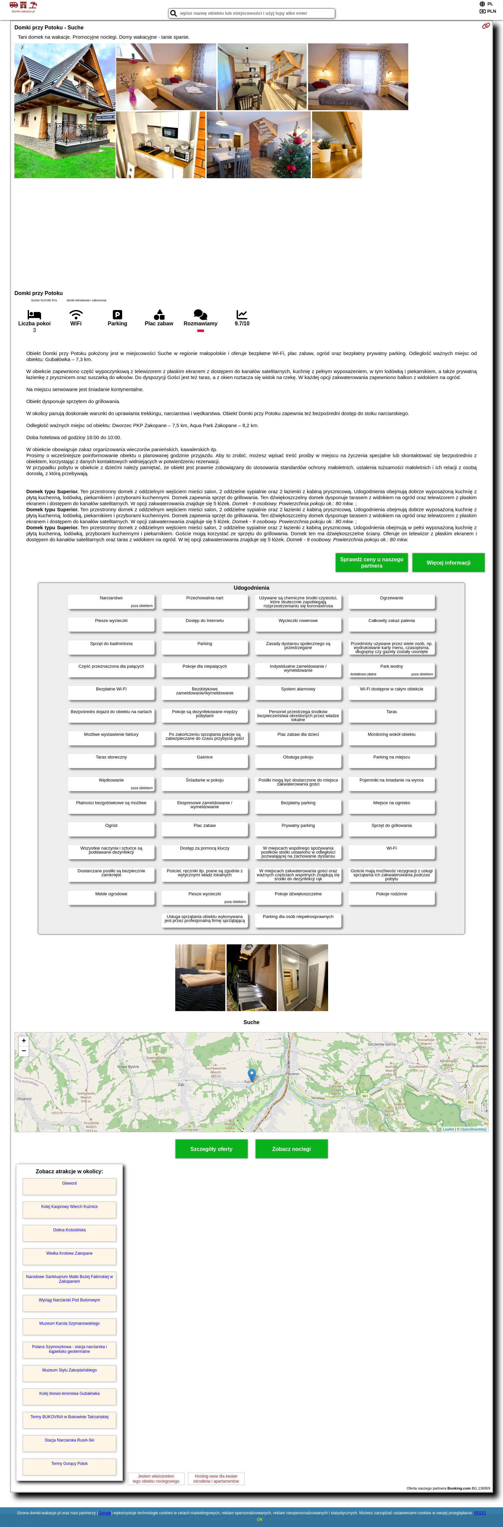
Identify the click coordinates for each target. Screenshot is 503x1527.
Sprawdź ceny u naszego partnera (371, 563)
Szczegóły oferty (211, 1149)
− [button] (24, 1051)
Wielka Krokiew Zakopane (69, 1253)
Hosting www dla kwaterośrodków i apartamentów (216, 1478)
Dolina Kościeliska (69, 1230)
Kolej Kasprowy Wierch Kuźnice (69, 1206)
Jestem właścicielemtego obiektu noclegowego (156, 1478)
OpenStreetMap (474, 1129)
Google (104, 1513)
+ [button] (24, 1041)
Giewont (69, 1183)
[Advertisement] (251, 233)
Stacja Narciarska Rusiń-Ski (69, 1440)
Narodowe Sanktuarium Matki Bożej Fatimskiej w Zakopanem (69, 1279)
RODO (480, 1513)
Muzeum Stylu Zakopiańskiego (69, 1370)
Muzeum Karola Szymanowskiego (69, 1323)
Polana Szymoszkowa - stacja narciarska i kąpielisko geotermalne (69, 1349)
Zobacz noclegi (291, 1149)
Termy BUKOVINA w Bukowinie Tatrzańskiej (69, 1417)
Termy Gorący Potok (69, 1463)
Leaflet (448, 1129)
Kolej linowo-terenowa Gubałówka (69, 1393)
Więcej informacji (448, 563)
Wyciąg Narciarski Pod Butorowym (69, 1300)
